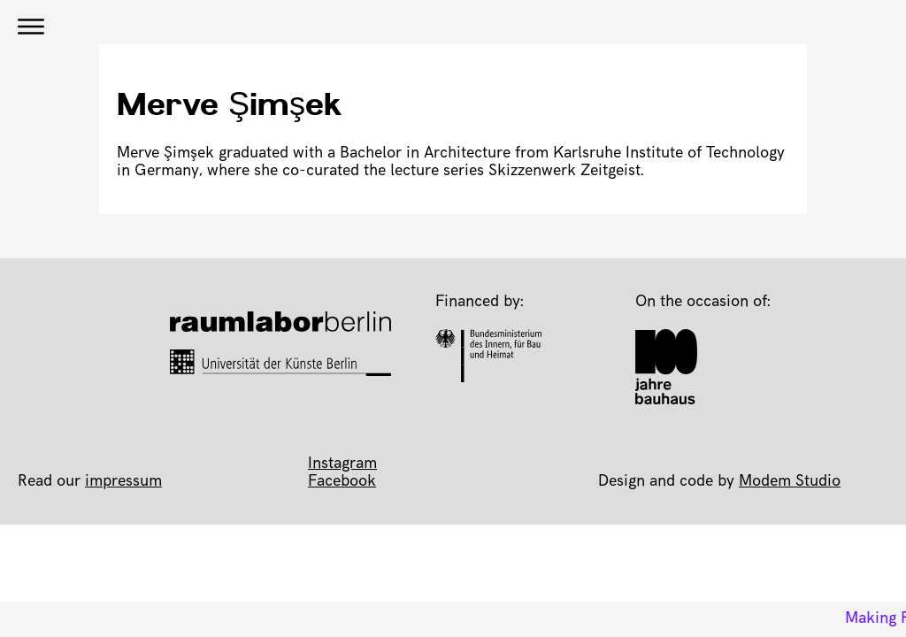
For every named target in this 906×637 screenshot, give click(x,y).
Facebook (342, 482)
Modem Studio (790, 482)
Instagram (342, 464)
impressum (123, 482)
